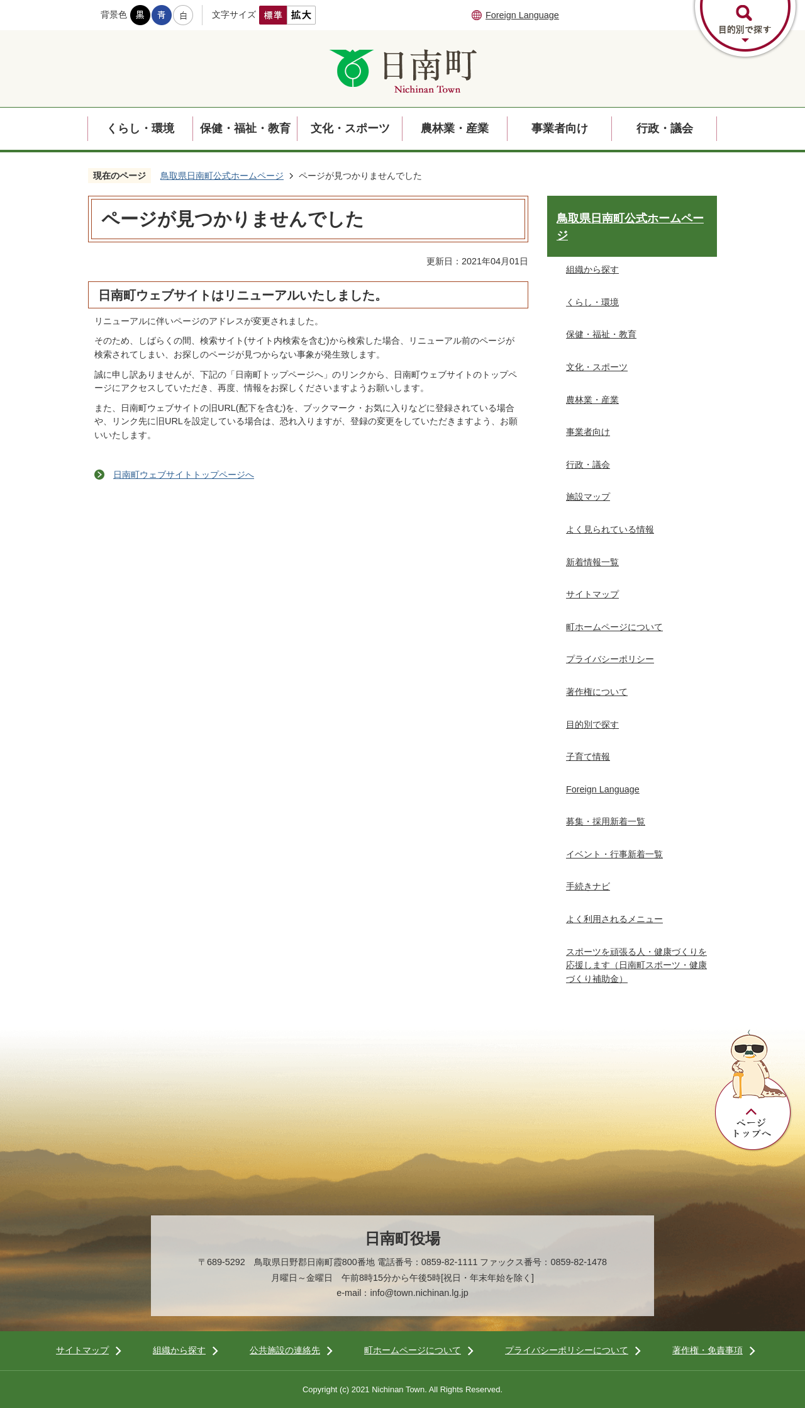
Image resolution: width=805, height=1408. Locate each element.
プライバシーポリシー (610, 659)
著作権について (597, 692)
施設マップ (588, 497)
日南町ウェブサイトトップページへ (183, 475)
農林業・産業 (455, 128)
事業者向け (559, 128)
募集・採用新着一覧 (605, 821)
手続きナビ (588, 886)
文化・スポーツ (350, 128)
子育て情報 (588, 757)
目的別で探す (592, 724)
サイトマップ (592, 594)
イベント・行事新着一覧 (614, 854)
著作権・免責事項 (707, 1350)
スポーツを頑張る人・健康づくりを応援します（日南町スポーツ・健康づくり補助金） (636, 965)
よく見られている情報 (610, 529)
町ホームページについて (614, 627)
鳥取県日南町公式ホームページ (222, 176)
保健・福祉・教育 (245, 128)
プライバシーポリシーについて (566, 1350)
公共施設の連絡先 (285, 1350)
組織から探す (592, 269)
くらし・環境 (140, 128)
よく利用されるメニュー (614, 919)
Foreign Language (522, 15)
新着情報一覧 (592, 562)
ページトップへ (753, 1091)
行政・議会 (664, 128)
